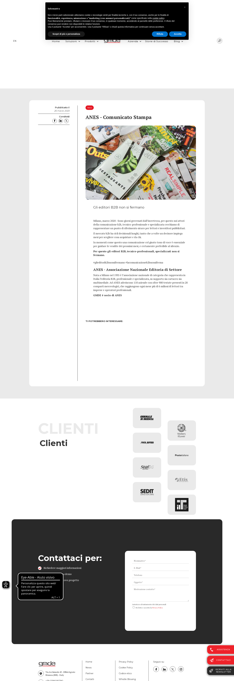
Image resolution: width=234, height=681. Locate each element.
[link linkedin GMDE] (164, 669)
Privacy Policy (157, 608)
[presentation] (154, 616)
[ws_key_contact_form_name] (160, 561)
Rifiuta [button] (160, 34)
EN (14, 41)
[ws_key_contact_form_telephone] (160, 575)
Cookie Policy (126, 667)
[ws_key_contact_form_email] (160, 568)
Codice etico (125, 673)
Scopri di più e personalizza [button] (66, 34)
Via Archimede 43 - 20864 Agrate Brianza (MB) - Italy (60, 673)
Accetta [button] (177, 34)
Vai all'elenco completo (58, 467)
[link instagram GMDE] (181, 669)
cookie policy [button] (158, 18)
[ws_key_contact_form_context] (160, 594)
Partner (89, 673)
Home (89, 661)
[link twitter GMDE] (173, 669)
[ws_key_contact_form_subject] (160, 582)
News (88, 667)
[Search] (219, 41)
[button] (184, 7)
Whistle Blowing (127, 679)
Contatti (90, 679)
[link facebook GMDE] (156, 669)
